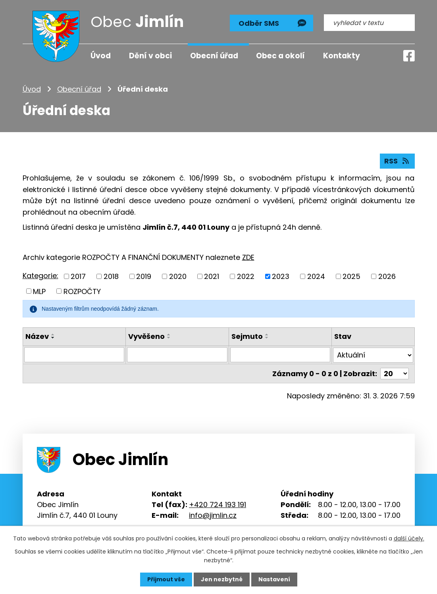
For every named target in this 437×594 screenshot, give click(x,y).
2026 (387, 276)
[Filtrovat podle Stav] (373, 354)
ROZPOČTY (82, 291)
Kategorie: (40, 276)
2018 (111, 276)
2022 (245, 276)
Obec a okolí (280, 55)
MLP (39, 291)
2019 (143, 276)
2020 (178, 276)
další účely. (409, 538)
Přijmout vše (166, 579)
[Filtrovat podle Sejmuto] (280, 354)
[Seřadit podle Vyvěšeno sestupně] (169, 337)
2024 (316, 276)
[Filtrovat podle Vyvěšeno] (177, 354)
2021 (211, 276)
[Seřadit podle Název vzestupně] (53, 334)
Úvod (32, 89)
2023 (280, 276)
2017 (78, 276)
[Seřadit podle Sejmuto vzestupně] (267, 334)
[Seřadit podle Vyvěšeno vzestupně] (169, 334)
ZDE (248, 257)
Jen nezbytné (222, 579)
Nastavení (274, 579)
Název (37, 336)
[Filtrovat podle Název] (74, 354)
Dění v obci (150, 55)
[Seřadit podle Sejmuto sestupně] (267, 337)
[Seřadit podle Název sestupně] (53, 337)
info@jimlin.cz (213, 515)
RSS (397, 161)
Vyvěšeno (146, 336)
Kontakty (341, 55)
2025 (351, 276)
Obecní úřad (79, 89)
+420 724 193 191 (217, 504)
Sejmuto (247, 336)
